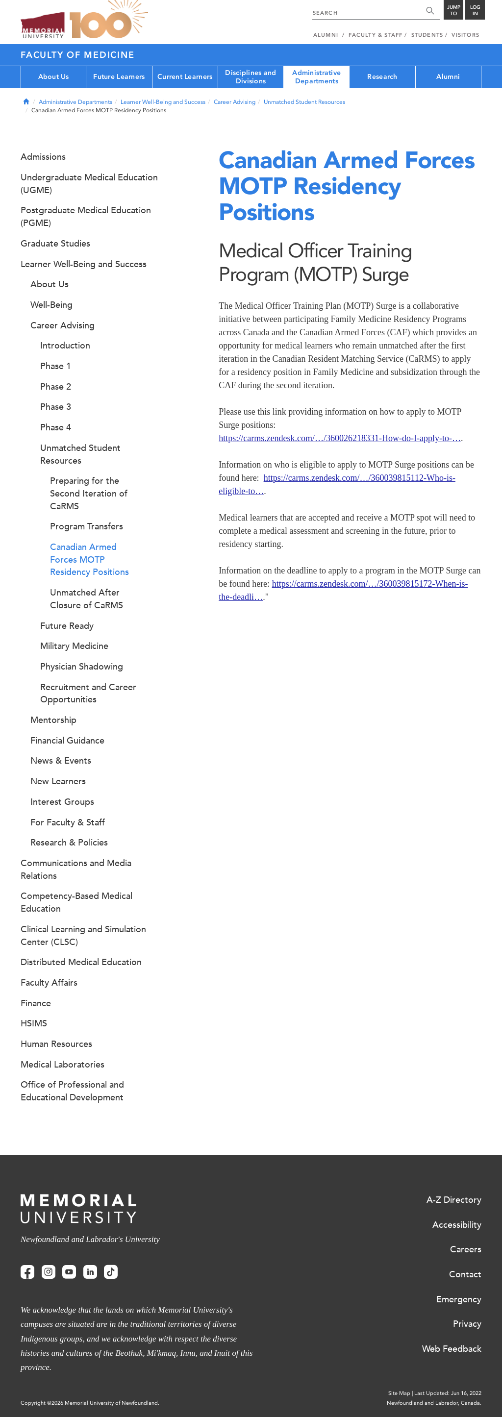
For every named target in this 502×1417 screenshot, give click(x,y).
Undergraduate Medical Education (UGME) (89, 184)
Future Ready (67, 626)
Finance (36, 1003)
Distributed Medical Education (81, 962)
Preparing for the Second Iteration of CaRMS (88, 493)
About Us (53, 77)
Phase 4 (55, 427)
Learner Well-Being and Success (163, 102)
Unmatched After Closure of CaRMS (86, 599)
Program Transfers (86, 526)
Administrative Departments (316, 77)
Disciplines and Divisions (250, 77)
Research (382, 77)
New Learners (58, 781)
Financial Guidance (67, 740)
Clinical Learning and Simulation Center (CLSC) (83, 935)
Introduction (65, 345)
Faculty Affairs (49, 982)
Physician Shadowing (81, 666)
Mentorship (53, 720)
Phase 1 (55, 366)
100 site (109, 19)
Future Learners (119, 77)
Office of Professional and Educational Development (72, 1091)
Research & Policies (69, 842)
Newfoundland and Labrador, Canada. (434, 1403)
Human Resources (56, 1044)
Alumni (448, 77)
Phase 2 (55, 386)
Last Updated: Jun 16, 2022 (447, 1393)
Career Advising (234, 102)
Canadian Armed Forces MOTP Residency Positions (89, 559)
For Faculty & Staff (67, 822)
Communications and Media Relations (76, 869)
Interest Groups (62, 801)
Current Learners (184, 77)
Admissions (43, 156)
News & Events (60, 760)
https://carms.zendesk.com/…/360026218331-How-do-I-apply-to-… (340, 438)
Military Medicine (74, 646)
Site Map (399, 1393)
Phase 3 (55, 406)
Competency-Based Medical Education (76, 902)
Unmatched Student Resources (304, 102)
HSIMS (34, 1023)
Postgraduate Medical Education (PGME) (86, 216)
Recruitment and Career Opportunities (88, 693)
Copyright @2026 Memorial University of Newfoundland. (90, 1403)
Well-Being (51, 304)
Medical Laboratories (62, 1064)
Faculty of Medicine (77, 55)
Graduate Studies (55, 243)
